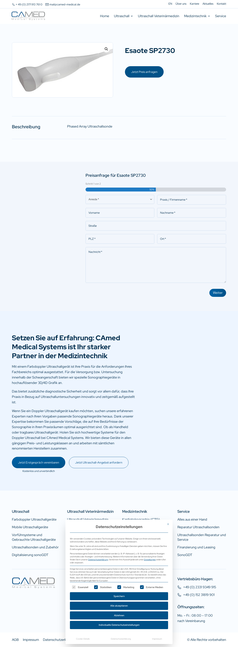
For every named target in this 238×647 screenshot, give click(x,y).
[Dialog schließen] (168, 524)
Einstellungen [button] (150, 559)
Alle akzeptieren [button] (119, 605)
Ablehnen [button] (119, 615)
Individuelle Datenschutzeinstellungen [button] (119, 624)
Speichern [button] (119, 596)
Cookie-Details (83, 638)
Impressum (157, 638)
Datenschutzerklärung (98, 559)
